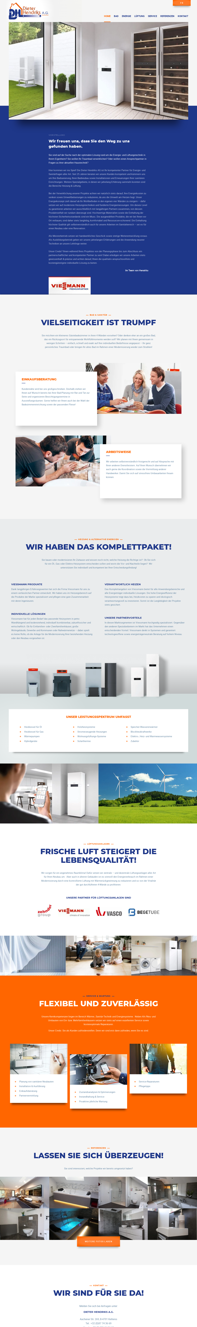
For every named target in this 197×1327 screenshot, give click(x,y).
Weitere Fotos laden (98, 1241)
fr (181, 2)
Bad (116, 16)
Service (152, 16)
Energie (126, 16)
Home (107, 16)
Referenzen (167, 16)
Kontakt (183, 16)
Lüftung (139, 16)
